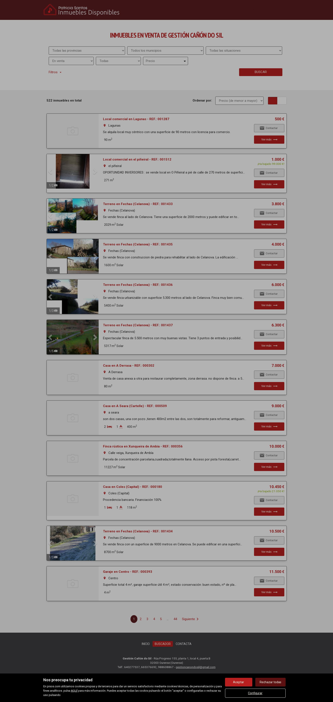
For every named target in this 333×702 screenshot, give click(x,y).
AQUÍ (74, 690)
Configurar (255, 693)
